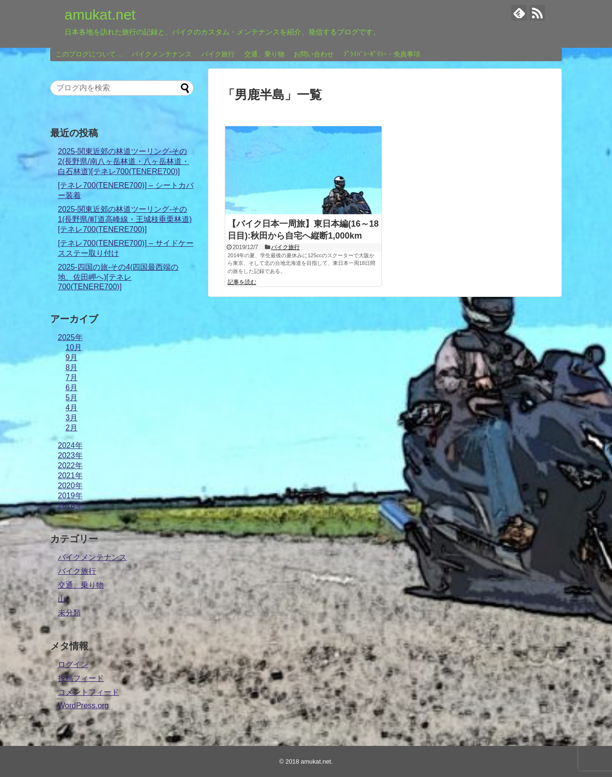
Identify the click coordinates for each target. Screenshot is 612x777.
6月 (71, 387)
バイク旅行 (218, 54)
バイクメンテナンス (161, 54)
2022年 (70, 465)
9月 (71, 357)
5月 (71, 398)
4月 (71, 408)
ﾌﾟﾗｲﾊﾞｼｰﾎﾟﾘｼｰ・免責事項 (381, 54)
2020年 (70, 486)
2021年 (70, 475)
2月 (71, 428)
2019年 (70, 496)
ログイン (73, 664)
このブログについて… (88, 54)
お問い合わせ (314, 54)
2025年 (70, 337)
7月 (71, 377)
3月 (71, 418)
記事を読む (242, 282)
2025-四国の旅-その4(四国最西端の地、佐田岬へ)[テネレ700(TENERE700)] (118, 277)
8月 (71, 367)
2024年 (70, 445)
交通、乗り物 (264, 54)
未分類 (69, 613)
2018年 (70, 506)
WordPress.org (83, 705)
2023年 (70, 455)
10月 (74, 347)
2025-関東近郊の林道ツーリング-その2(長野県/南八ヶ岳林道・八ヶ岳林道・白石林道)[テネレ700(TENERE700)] (123, 161)
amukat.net (100, 14)
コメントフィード (88, 692)
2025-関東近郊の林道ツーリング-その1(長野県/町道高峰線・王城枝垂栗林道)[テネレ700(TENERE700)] (125, 219)
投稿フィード (81, 678)
